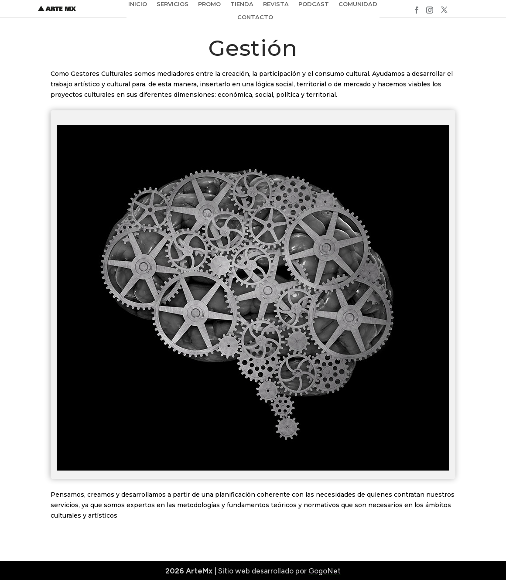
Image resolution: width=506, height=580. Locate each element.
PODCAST (313, 4)
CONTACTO (255, 17)
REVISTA (276, 4)
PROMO (209, 4)
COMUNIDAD (357, 4)
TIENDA (241, 4)
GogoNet (324, 570)
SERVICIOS (172, 4)
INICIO (137, 4)
